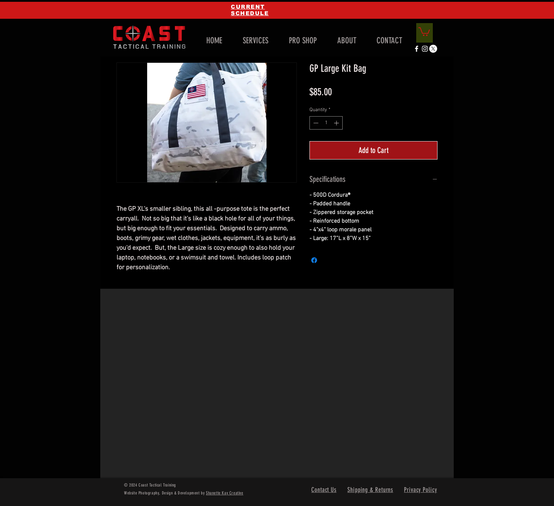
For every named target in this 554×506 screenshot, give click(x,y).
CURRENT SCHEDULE (250, 10)
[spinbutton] (326, 123)
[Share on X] (328, 260)
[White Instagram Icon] (425, 49)
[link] (424, 31)
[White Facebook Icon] (417, 49)
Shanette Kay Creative (224, 493)
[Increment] (337, 123)
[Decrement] (315, 123)
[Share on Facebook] (314, 260)
